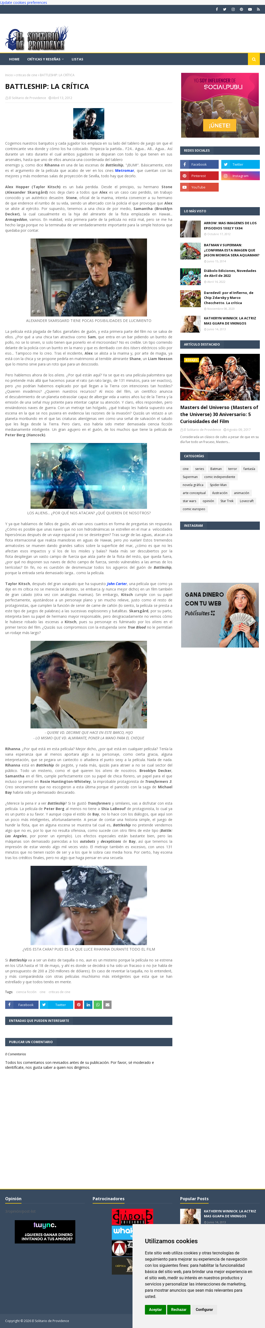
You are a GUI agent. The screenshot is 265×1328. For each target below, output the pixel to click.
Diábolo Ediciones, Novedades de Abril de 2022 (230, 273)
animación (241, 493)
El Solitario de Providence (27, 98)
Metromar (124, 170)
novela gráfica (193, 485)
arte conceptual (194, 493)
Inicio (9, 75)
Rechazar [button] (179, 1310)
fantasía (249, 469)
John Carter (117, 583)
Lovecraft (247, 501)
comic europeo (194, 509)
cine (43, 992)
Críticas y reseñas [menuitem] (44, 59)
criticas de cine (26, 75)
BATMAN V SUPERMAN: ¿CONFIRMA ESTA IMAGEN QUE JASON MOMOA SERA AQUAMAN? (232, 250)
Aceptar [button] (155, 1310)
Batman (216, 469)
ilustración (219, 493)
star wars (189, 501)
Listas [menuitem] (77, 59)
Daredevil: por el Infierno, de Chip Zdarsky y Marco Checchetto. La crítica (228, 297)
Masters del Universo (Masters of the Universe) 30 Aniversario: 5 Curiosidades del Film (219, 414)
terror (232, 469)
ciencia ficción (26, 992)
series (199, 469)
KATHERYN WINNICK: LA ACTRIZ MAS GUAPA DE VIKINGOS (230, 321)
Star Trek (226, 501)
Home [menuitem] (14, 59)
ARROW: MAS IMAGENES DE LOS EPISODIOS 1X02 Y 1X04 (230, 225)
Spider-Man (218, 485)
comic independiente (219, 477)
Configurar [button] (204, 1310)
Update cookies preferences (23, 2)
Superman (190, 477)
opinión (208, 501)
